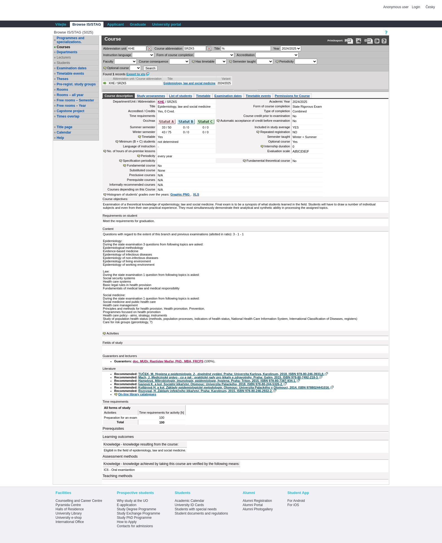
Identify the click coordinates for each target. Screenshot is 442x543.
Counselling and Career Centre (79, 501)
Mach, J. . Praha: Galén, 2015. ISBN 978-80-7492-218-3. (228, 377)
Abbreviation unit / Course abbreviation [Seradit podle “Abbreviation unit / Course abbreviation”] (137, 78)
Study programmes (151, 95)
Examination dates (72, 68)
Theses (62, 79)
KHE (161, 101)
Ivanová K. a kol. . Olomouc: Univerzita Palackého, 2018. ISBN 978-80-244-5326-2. (210, 384)
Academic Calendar (189, 501)
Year (276, 48)
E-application (126, 505)
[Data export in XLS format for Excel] (358, 41)
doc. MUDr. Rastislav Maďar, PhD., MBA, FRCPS (168, 361)
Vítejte (60, 24)
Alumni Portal (253, 505)
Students (63, 63)
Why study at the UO (132, 501)
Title (217, 48)
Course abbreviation (168, 48)
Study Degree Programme (136, 509)
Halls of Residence (70, 509)
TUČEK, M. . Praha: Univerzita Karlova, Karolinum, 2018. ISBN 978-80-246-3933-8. (231, 374)
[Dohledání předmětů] (209, 49)
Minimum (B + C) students (137, 141)
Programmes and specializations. (70, 40)
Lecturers (64, 57)
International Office (70, 522)
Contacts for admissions (135, 526)
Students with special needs (196, 509)
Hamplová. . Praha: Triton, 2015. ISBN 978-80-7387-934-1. (217, 380)
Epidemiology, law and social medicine (189, 83)
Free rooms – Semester (75, 100)
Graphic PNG (180, 194)
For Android (296, 501)
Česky (430, 7)
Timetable (203, 95)
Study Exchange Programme (138, 513)
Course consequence (153, 61)
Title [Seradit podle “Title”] (170, 78)
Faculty (108, 61)
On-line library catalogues (137, 394)
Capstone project (70, 111)
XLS (196, 194)
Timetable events (70, 74)
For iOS (293, 505)
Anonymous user (396, 7)
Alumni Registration (257, 501)
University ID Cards (189, 505)
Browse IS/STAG (86, 24)
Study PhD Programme (134, 518)
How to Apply (126, 522)
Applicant (115, 24)
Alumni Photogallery (258, 509)
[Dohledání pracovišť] (149, 49)
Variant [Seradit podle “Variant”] (226, 78)
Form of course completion (174, 55)
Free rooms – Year (71, 106)
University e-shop (69, 518)
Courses (63, 47)
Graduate (138, 24)
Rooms (62, 90)
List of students (180, 95)
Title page (64, 127)
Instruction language (117, 55)
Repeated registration (275, 132)
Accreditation (246, 55)
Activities (113, 333)
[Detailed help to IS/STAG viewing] (384, 41)
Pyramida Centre (68, 505)
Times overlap (68, 116)
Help (60, 138)
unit (114, 48)
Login (416, 7)
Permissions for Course (292, 95)
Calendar (64, 132)
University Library (69, 513)
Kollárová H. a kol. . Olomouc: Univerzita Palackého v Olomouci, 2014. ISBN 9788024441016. (234, 387)
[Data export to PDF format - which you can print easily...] (348, 41)
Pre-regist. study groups (76, 84)
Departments (67, 52)
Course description (119, 95)
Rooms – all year (70, 95)
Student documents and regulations (201, 513)
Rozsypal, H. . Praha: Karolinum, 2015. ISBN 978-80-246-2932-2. (205, 391)
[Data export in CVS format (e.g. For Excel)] (368, 41)
